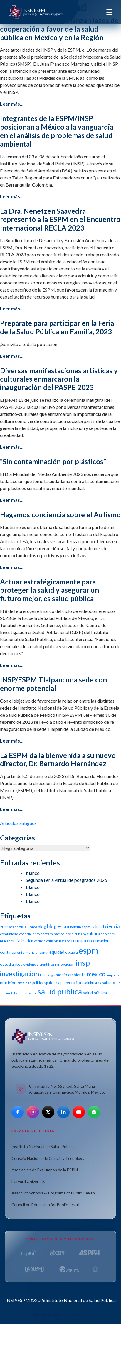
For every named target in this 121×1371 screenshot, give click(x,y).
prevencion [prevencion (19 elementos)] (71, 982)
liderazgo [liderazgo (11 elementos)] (47, 975)
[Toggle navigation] (109, 12)
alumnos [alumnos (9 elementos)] (31, 927)
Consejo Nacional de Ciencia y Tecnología (48, 1158)
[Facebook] (17, 1112)
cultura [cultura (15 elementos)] (93, 933)
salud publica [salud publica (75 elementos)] (60, 991)
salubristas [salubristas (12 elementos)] (92, 983)
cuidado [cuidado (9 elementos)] (80, 934)
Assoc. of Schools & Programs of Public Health (53, 1192)
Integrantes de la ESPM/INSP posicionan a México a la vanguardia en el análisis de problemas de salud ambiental (56, 131)
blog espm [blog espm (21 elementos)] (58, 926)
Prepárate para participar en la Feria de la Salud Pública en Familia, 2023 (57, 327)
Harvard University (28, 1181)
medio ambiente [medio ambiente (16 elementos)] (71, 974)
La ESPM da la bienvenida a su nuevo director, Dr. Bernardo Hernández (58, 759)
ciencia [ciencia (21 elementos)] (112, 926)
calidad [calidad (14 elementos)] (97, 926)
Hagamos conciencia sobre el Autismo (60, 514)
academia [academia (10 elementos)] (16, 927)
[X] (48, 1112)
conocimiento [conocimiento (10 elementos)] (29, 934)
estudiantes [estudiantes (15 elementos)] (11, 964)
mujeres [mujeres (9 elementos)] (112, 975)
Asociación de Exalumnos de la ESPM (44, 1169)
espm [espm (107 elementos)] (89, 950)
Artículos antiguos (18, 823)
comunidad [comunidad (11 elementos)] (9, 934)
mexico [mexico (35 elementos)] (96, 973)
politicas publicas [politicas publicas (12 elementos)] (45, 983)
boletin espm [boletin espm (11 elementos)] (80, 927)
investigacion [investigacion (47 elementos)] (19, 974)
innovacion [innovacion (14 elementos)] (65, 964)
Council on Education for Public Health (46, 1204)
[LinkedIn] (63, 1112)
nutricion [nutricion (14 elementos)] (8, 982)
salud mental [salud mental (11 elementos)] (26, 993)
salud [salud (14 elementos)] (107, 982)
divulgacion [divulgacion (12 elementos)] (23, 941)
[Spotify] (94, 1112)
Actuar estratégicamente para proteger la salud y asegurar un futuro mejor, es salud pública (49, 590)
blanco (33, 873)
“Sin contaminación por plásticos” (53, 461)
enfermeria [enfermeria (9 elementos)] (26, 952)
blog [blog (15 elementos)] (42, 926)
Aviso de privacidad (44, 1314)
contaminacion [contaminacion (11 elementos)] (53, 934)
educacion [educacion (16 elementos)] (80, 940)
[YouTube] (79, 1112)
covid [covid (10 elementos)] (69, 934)
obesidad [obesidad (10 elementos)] (24, 983)
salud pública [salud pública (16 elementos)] (95, 992)
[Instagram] (33, 1112)
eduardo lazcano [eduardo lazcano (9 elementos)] (58, 941)
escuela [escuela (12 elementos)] (71, 952)
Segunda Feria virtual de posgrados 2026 (66, 880)
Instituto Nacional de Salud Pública (43, 1146)
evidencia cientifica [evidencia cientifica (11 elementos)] (38, 964)
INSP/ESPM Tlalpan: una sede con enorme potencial (53, 683)
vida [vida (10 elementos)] (111, 993)
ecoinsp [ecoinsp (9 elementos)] (39, 941)
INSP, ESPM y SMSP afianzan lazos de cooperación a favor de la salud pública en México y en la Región (59, 29)
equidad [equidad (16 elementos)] (56, 952)
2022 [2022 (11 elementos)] (4, 927)
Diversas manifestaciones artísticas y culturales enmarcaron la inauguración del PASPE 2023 (59, 379)
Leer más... (11, 103)
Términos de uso (79, 1314)
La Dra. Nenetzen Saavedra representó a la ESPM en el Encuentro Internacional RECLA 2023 (60, 219)
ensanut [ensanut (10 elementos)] (42, 952)
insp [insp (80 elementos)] (82, 962)
